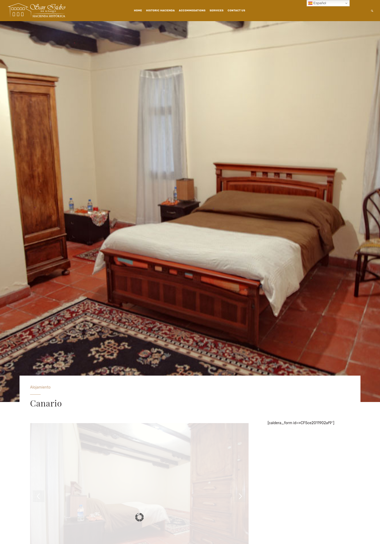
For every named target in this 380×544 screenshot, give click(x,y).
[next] (240, 496)
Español (317, 3)
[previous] (38, 496)
